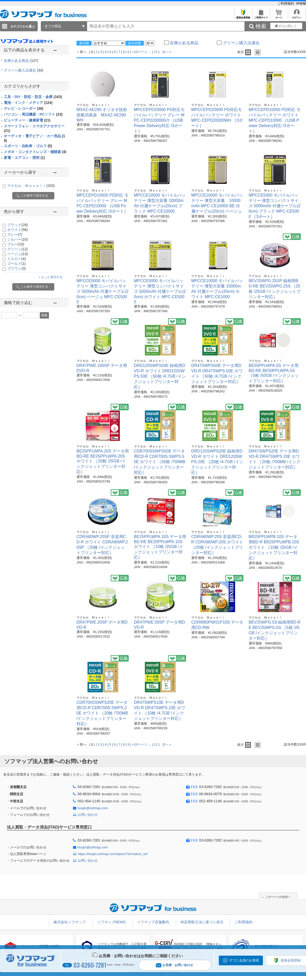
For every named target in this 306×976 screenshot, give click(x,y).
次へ (165, 52)
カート (279, 16)
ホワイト (17, 230)
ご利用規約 (286, 3)
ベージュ (17, 254)
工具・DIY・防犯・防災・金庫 (33, 97)
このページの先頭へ (277, 896)
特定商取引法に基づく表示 (202, 922)
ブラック (17, 225)
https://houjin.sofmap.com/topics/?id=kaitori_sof (113, 854)
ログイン (296, 16)
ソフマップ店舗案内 (153, 922)
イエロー (16, 259)
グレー (14, 234)
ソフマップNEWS (111, 922)
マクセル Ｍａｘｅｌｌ (31, 186)
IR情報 (301, 3)
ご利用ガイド (261, 16)
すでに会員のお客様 (244, 960)
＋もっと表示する (50, 277)
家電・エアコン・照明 (24, 158)
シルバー (17, 239)
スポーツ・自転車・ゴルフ (28, 146)
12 (156, 52)
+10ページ (139, 52)
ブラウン (16, 268)
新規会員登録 (243, 16)
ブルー (15, 244)
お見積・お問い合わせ (174, 965)
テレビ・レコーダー (23, 108)
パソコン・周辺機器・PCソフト (33, 114)
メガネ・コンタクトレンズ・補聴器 (35, 152)
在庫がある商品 (21, 61)
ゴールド (16, 264)
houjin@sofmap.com (93, 808)
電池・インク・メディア (28, 103)
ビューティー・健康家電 (27, 120)
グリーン (17, 249)
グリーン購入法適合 (23, 70)
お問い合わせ (88, 815)
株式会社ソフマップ (70, 922)
